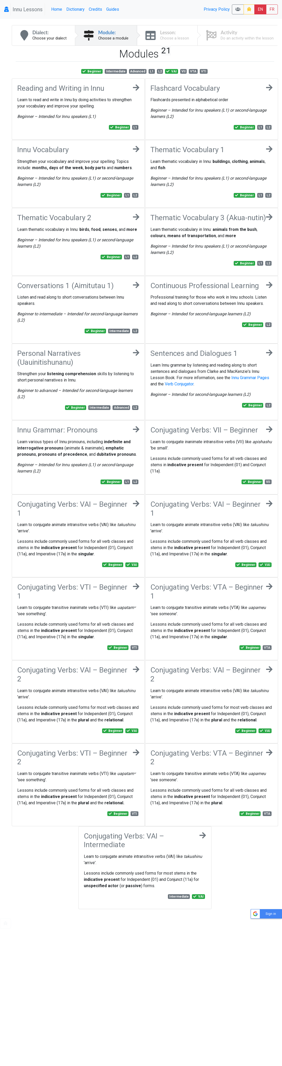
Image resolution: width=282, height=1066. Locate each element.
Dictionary (75, 9)
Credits (95, 9)
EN (260, 9)
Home (56, 9)
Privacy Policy (217, 9)
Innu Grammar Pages (250, 377)
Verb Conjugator (179, 383)
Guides (112, 9)
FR (271, 9)
